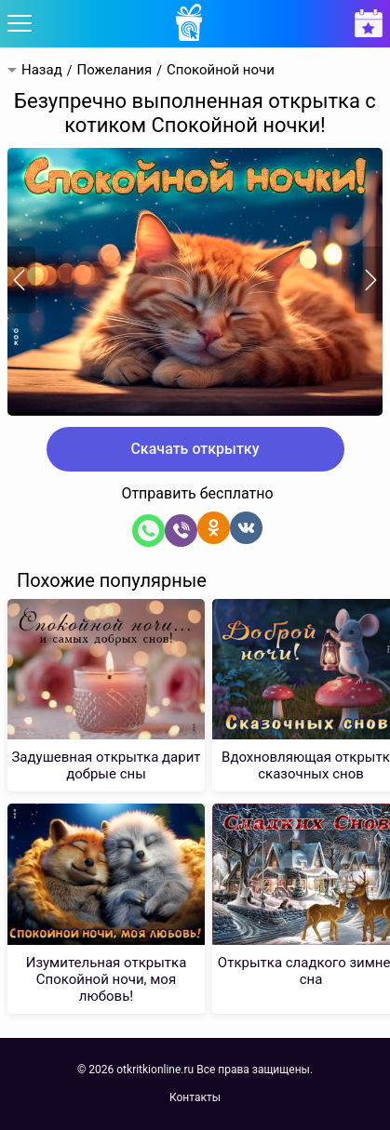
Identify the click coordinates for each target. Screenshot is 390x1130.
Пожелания (114, 70)
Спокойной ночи (221, 70)
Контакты (195, 1097)
